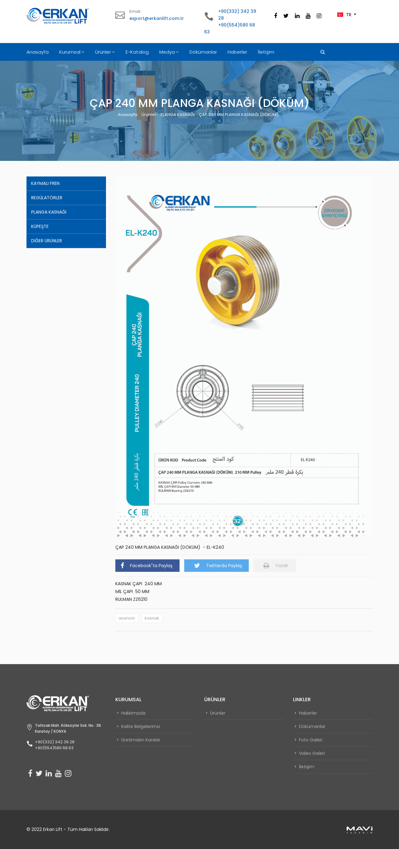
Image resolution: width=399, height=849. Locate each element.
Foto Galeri (310, 740)
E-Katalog (137, 52)
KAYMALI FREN (45, 183)
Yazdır (275, 565)
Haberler (237, 52)
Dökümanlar (203, 52)
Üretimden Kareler (141, 740)
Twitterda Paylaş (218, 565)
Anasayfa (37, 52)
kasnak (152, 618)
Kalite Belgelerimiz (140, 726)
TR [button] (345, 15)
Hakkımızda (133, 713)
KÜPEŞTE (40, 226)
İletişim (266, 52)
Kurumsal (69, 52)
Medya (167, 52)
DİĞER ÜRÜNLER (46, 241)
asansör (126, 618)
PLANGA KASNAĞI (178, 115)
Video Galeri (312, 753)
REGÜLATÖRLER (46, 198)
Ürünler (103, 52)
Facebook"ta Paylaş (146, 565)
